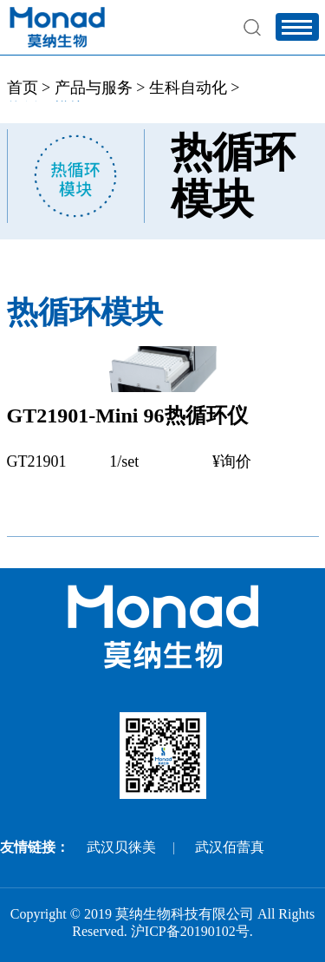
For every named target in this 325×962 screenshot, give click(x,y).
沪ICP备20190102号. (192, 931)
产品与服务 (94, 87)
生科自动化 (188, 87)
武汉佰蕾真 (229, 847)
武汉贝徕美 (121, 847)
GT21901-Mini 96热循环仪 (127, 415)
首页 (22, 87)
